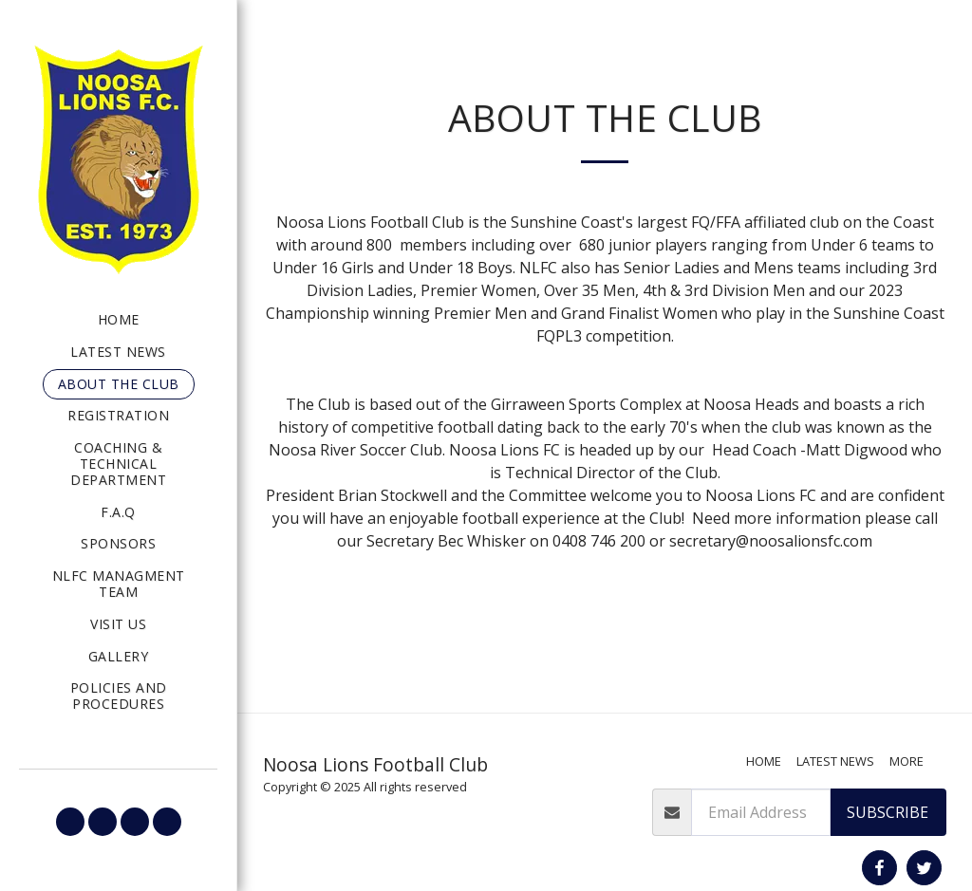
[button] (70, 821)
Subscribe (887, 812)
